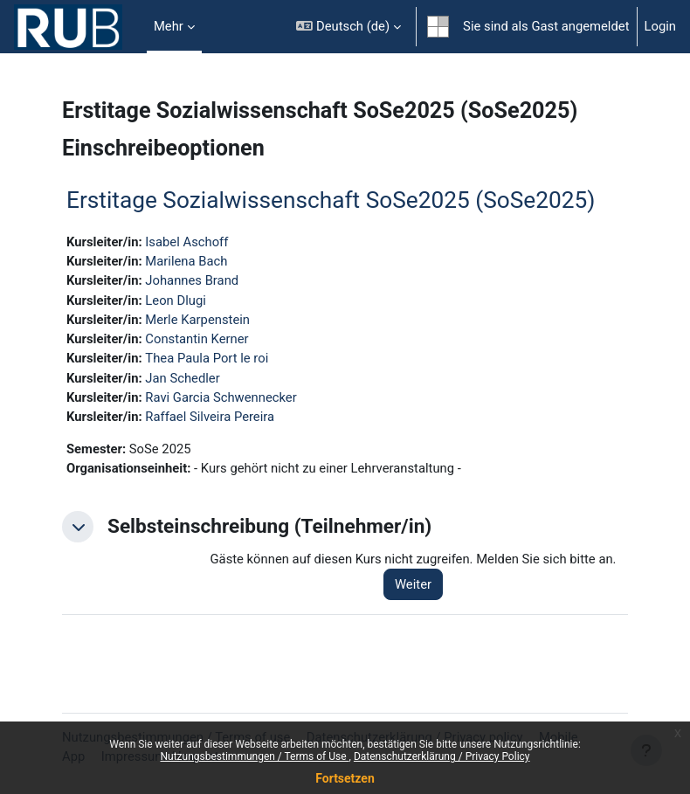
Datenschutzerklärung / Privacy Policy (442, 756)
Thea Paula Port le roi (206, 358)
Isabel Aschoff (186, 242)
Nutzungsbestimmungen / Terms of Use (254, 756)
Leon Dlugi (175, 300)
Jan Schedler (182, 378)
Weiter (413, 584)
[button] (348, 26)
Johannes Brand (191, 280)
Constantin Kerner (196, 339)
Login (661, 26)
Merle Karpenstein (197, 320)
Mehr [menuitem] (168, 26)
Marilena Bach (186, 261)
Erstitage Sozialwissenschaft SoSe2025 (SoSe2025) (330, 200)
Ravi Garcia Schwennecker (220, 397)
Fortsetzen (345, 778)
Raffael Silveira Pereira (209, 417)
